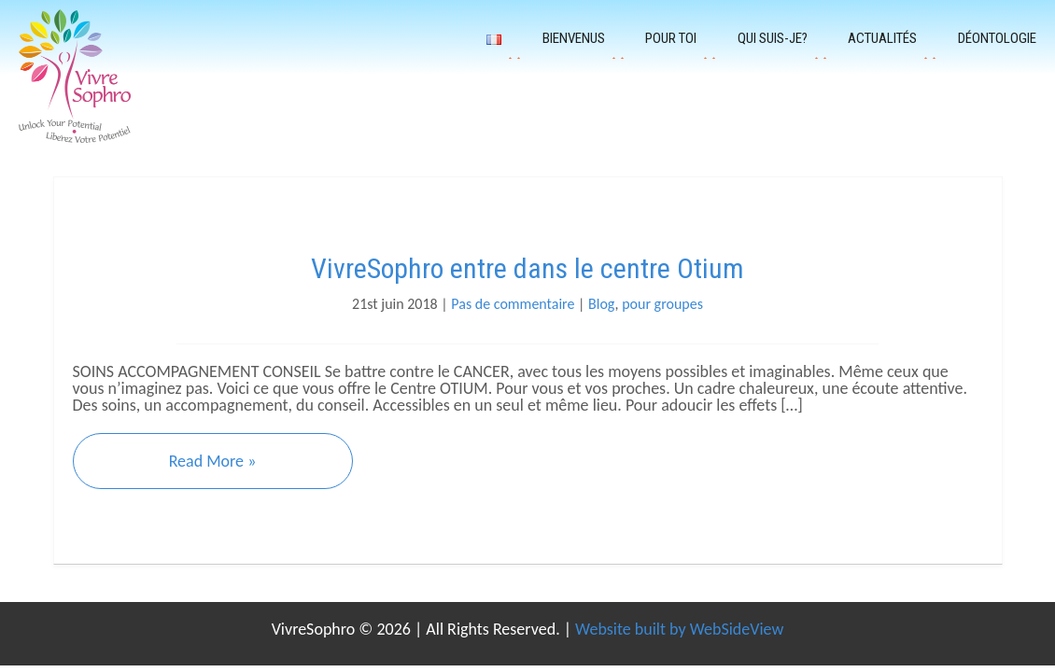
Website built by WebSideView (679, 629)
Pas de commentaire (512, 304)
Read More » (213, 461)
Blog (601, 304)
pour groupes (662, 304)
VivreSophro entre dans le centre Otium (527, 268)
